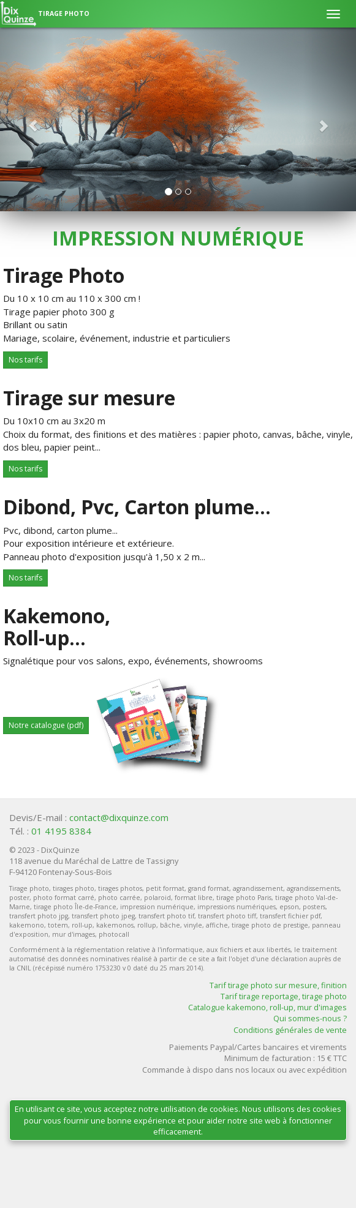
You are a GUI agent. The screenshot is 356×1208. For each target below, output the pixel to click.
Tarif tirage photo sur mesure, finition (278, 985)
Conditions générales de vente (290, 1029)
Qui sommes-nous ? (310, 1018)
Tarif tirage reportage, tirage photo (284, 996)
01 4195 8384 (61, 831)
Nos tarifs (25, 360)
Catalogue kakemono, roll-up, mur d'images (267, 1007)
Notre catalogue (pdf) (46, 725)
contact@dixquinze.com (119, 817)
